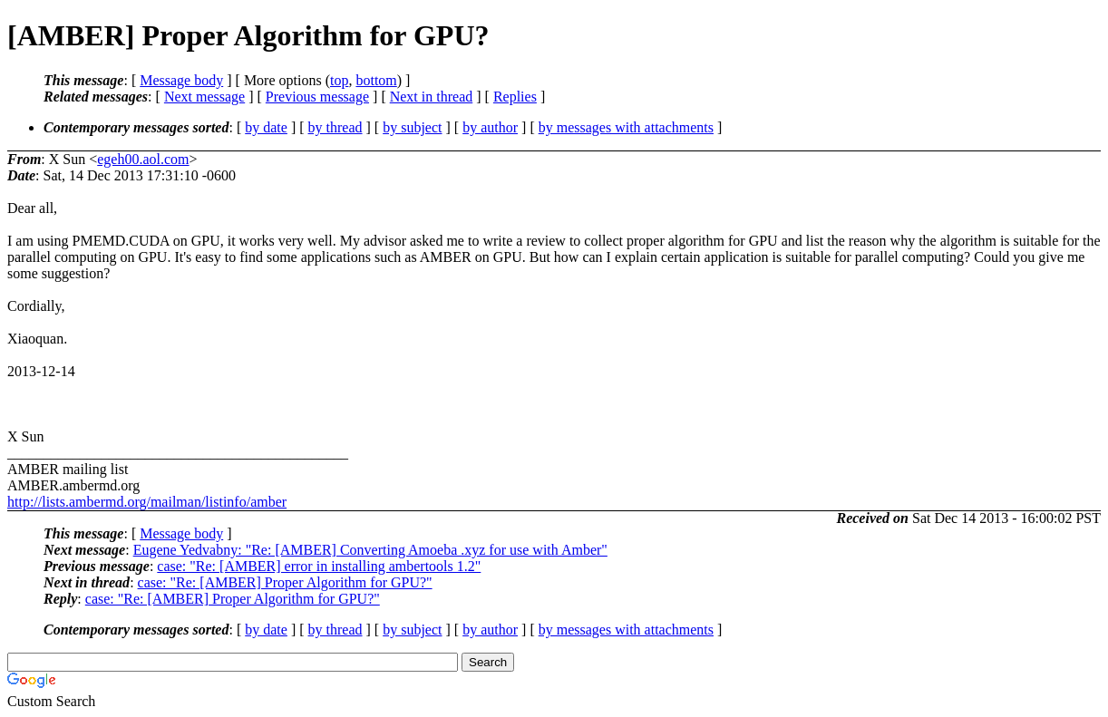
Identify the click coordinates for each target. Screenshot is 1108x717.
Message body (181, 80)
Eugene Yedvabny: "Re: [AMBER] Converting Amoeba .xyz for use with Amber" (370, 549)
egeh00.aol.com (143, 159)
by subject (412, 127)
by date (266, 127)
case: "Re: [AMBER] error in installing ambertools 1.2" (319, 566)
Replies (515, 96)
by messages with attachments (626, 127)
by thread (335, 127)
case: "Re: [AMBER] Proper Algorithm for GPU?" (285, 582)
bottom (375, 80)
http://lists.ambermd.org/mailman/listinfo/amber (147, 501)
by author (490, 127)
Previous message (317, 96)
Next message (204, 96)
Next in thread (431, 96)
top (339, 80)
